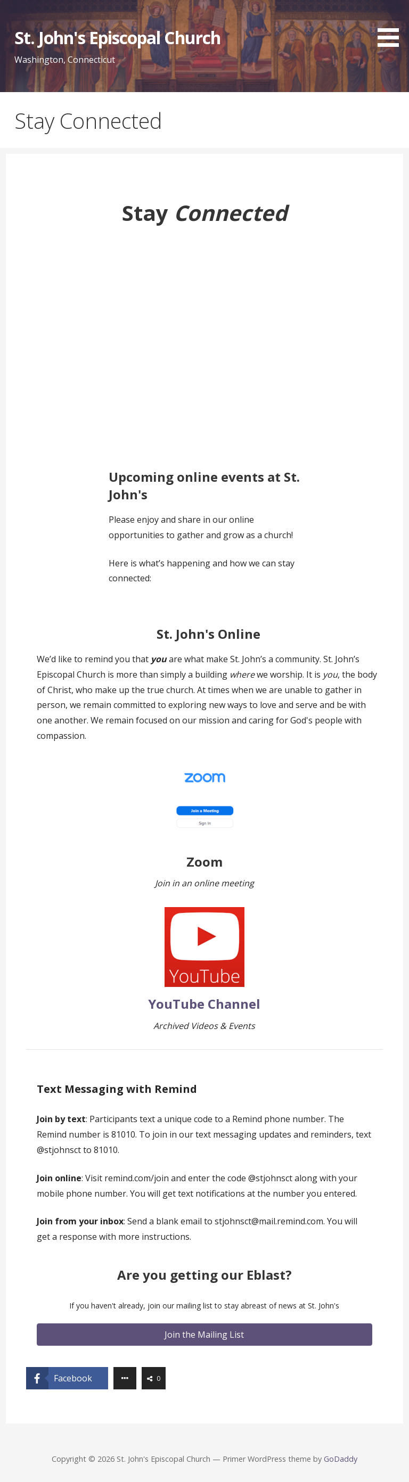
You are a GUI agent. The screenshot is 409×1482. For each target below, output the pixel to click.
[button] (392, 25)
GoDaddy (340, 1459)
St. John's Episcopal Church (117, 37)
